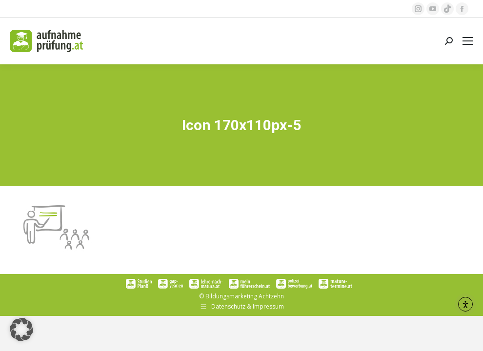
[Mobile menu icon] (468, 41)
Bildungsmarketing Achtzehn (244, 296)
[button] (21, 329)
